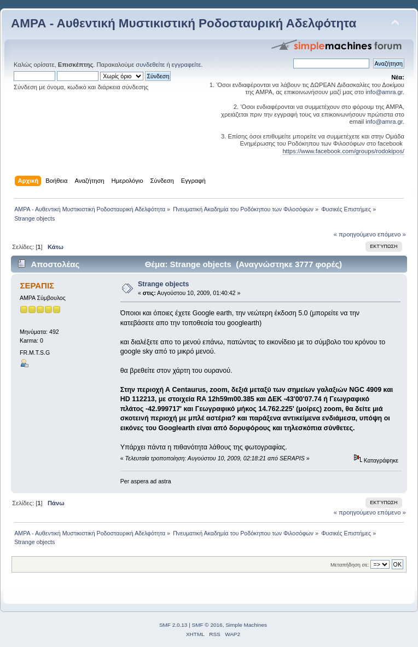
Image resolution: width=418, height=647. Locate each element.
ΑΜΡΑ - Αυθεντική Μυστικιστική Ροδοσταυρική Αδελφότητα (183, 23)
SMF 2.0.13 (173, 625)
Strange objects (163, 284)
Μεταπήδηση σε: (349, 565)
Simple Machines (246, 625)
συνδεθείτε (150, 64)
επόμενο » (392, 234)
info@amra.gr (384, 92)
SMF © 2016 (207, 625)
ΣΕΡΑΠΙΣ (37, 285)
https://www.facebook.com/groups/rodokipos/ (343, 151)
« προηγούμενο (355, 234)
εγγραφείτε (186, 64)
